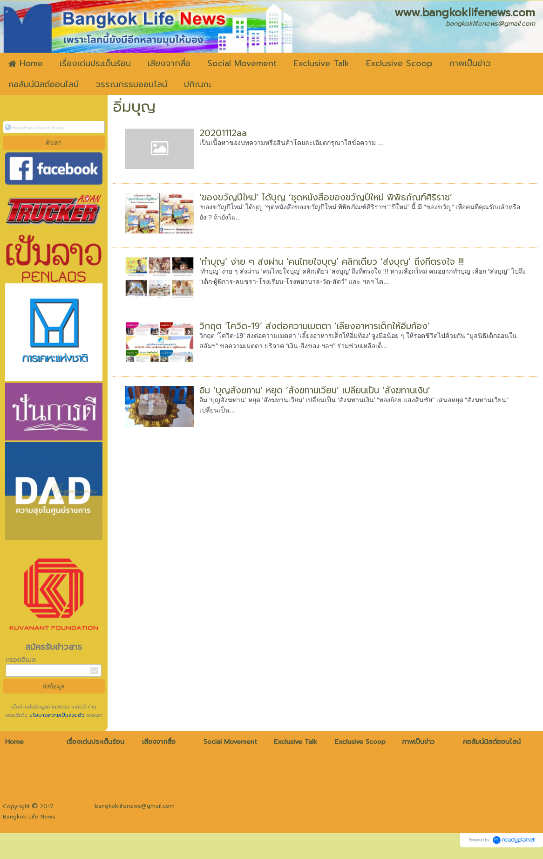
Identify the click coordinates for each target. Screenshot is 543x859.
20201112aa (223, 133)
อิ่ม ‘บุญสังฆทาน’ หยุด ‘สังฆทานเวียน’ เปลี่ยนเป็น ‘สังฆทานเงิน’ (314, 390)
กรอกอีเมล (21, 660)
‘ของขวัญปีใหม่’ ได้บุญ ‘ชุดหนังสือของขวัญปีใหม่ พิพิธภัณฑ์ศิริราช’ (325, 197)
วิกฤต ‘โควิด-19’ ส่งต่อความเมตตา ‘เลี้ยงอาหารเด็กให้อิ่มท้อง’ (314, 326)
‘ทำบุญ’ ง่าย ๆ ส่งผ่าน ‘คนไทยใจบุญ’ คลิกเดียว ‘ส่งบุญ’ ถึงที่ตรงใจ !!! (331, 261)
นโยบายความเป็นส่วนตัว (56, 715)
